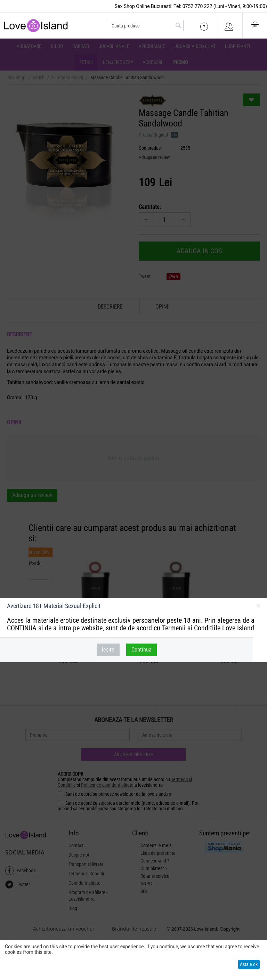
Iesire (108, 649)
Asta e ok (249, 964)
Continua (141, 649)
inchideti (258, 607)
